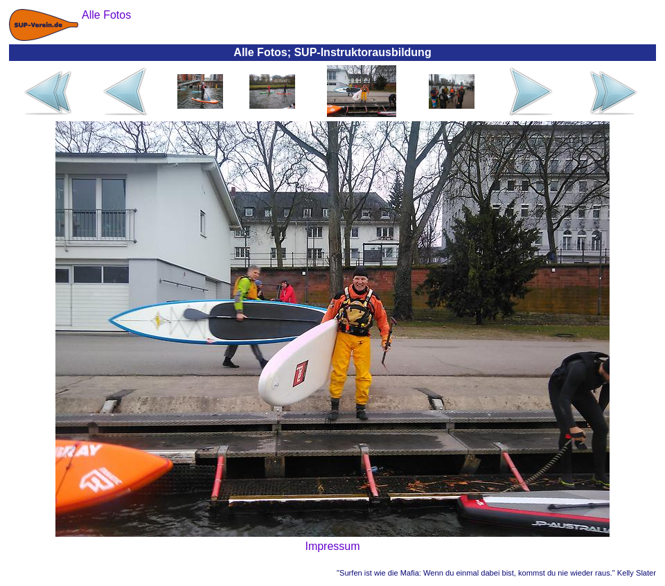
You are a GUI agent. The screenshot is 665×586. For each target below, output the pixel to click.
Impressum (332, 546)
